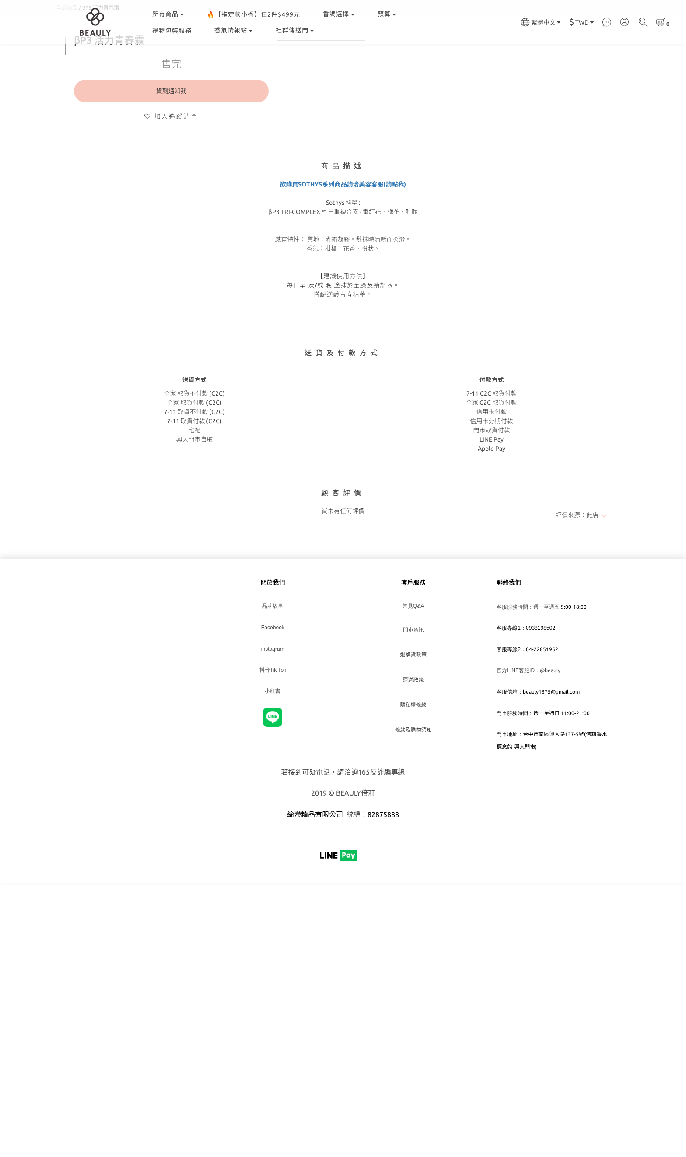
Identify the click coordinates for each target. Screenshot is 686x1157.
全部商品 (66, 51)
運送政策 (413, 723)
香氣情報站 (233, 30)
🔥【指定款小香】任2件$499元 (253, 14)
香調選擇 (339, 14)
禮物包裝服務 (172, 30)
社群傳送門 (295, 30)
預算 (387, 14)
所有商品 (168, 14)
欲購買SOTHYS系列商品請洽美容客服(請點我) (343, 227)
